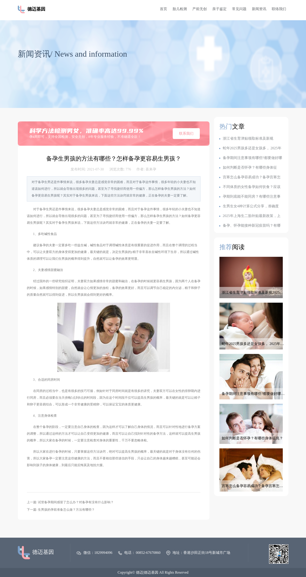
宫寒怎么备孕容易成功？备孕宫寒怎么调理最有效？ (250, 177)
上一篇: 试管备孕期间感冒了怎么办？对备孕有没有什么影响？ (70, 502)
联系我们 (186, 133)
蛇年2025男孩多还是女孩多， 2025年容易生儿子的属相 (250, 148)
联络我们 (279, 9)
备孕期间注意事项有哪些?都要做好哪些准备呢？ (250, 158)
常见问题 (239, 9)
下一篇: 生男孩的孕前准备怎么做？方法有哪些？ (61, 509)
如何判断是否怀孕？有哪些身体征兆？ (248, 167)
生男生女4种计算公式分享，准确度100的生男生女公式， (249, 206)
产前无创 (199, 9)
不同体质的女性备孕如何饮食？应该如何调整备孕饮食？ (250, 187)
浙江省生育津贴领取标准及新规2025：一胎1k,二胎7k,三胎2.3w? (246, 138)
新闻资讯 (259, 9)
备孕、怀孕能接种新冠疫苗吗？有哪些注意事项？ (250, 226)
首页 (163, 9)
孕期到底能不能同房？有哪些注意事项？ (250, 197)
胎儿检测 (180, 9)
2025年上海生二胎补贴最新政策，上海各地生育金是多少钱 (250, 216)
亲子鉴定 (219, 9)
